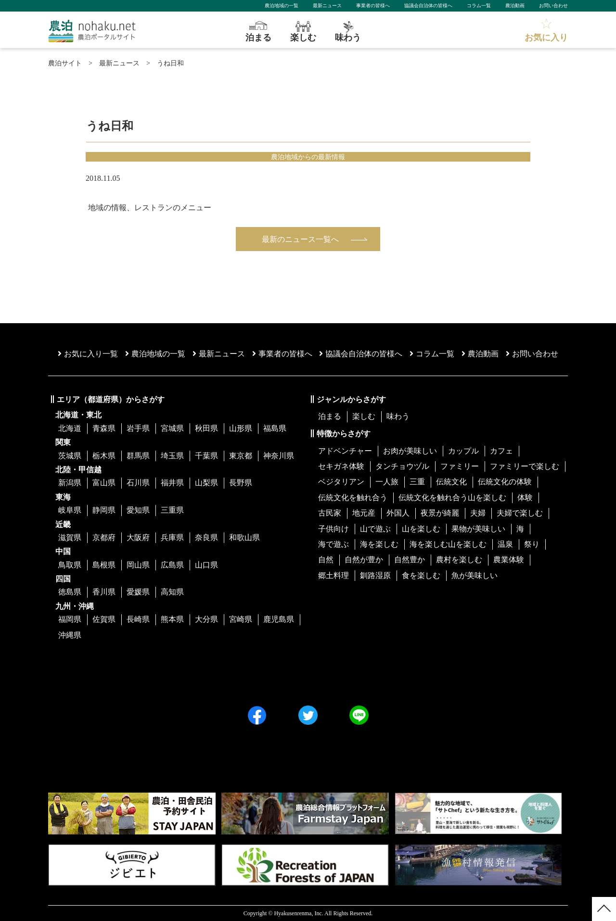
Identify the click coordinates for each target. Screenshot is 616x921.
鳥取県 (69, 565)
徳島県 (69, 592)
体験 (525, 497)
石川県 (138, 483)
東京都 (240, 456)
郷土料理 (333, 575)
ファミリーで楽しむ (524, 466)
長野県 (240, 483)
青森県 (104, 428)
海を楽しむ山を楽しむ (448, 544)
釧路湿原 (375, 575)
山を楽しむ (421, 529)
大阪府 (138, 537)
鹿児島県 (278, 619)
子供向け (333, 529)
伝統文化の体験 (505, 482)
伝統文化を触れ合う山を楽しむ (452, 497)
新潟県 (69, 483)
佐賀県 (104, 619)
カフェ (501, 451)
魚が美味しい (474, 575)
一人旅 (386, 482)
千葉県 (206, 456)
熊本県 (172, 619)
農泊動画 (515, 5)
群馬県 (138, 456)
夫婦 (478, 513)
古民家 (329, 513)
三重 (417, 482)
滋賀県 (69, 537)
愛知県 (138, 510)
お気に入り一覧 (88, 354)
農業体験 (508, 559)
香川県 (104, 592)
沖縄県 (69, 635)
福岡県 (69, 619)
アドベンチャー (345, 451)
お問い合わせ (553, 5)
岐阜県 (69, 510)
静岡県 (104, 510)
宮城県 (172, 428)
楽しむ (363, 416)
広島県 (172, 565)
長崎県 (138, 619)
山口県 (206, 565)
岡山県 (138, 565)
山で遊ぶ (375, 529)
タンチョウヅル (402, 466)
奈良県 (206, 537)
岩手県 (138, 428)
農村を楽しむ (459, 559)
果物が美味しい (478, 529)
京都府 (104, 537)
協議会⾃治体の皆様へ (360, 354)
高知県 (172, 592)
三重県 (172, 510)
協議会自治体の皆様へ (428, 5)
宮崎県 (240, 619)
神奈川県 (278, 456)
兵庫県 (172, 537)
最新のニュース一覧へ (300, 239)
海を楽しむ (379, 544)
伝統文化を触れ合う (352, 497)
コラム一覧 (479, 5)
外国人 (398, 513)
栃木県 (104, 456)
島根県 (104, 565)
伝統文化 (451, 482)
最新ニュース (327, 5)
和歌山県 (244, 537)
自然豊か (409, 559)
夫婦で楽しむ (520, 513)
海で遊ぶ (333, 544)
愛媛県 (138, 592)
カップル (463, 451)
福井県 (172, 483)
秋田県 (206, 428)
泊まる (329, 416)
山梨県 (206, 483)
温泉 (505, 544)
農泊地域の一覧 (281, 5)
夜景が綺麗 (440, 513)
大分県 (206, 619)
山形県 (240, 428)
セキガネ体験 (341, 466)
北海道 (69, 428)
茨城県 (69, 456)
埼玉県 (172, 456)
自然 (326, 559)
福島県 (274, 428)
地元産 (363, 513)
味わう (398, 416)
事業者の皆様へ (373, 5)
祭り (531, 544)
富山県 (104, 483)
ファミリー (459, 466)
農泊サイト (65, 63)
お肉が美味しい (410, 451)
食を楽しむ (421, 575)
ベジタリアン (341, 482)
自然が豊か (364, 559)
